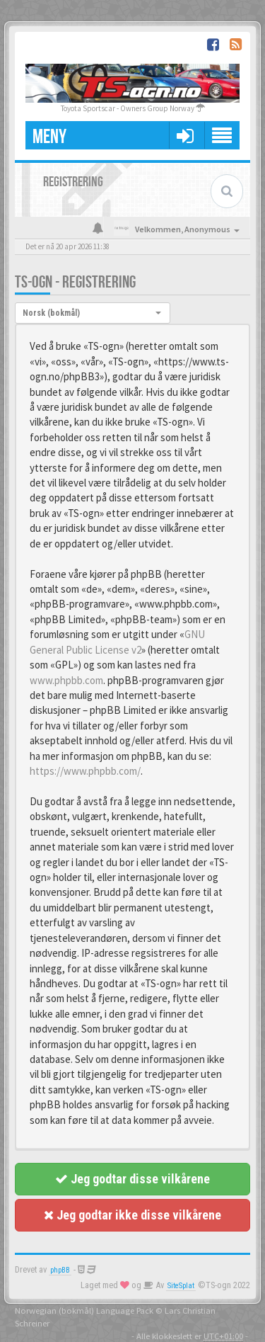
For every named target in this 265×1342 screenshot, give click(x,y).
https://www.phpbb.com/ (85, 771)
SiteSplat (180, 1285)
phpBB (60, 1270)
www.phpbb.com (66, 680)
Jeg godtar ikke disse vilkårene (132, 1214)
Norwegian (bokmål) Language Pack (84, 1310)
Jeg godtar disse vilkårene (132, 1178)
